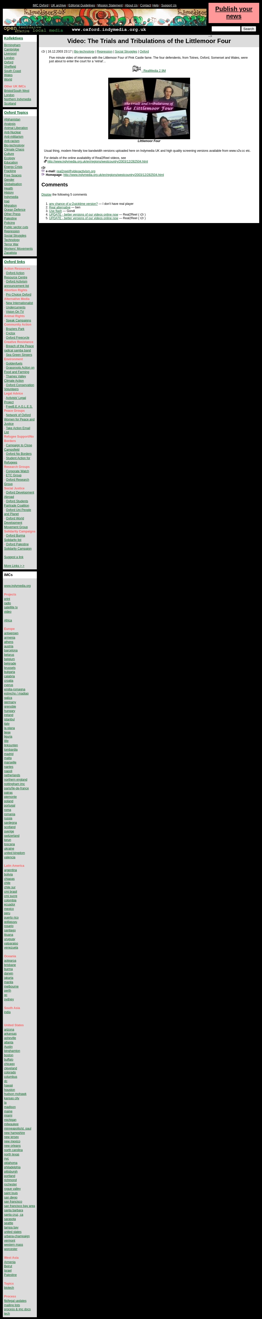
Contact (145, 5)
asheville (10, 1038)
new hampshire (14, 1133)
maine (8, 1111)
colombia (10, 900)
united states (12, 1232)
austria (8, 646)
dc (5, 1081)
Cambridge (11, 49)
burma (8, 969)
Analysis (10, 124)
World (8, 79)
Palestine (10, 218)
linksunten (11, 745)
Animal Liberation (16, 128)
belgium (9, 659)
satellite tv (11, 607)
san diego (10, 1197)
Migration (10, 205)
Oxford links (14, 262)
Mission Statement (110, 5)
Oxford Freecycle (17, 337)
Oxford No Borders (18, 454)
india (7, 1012)
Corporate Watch (17, 471)
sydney (9, 999)
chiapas (9, 879)
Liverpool (10, 53)
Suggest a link (13, 557)
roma (7, 810)
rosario (9, 926)
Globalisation (13, 184)
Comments (54, 184)
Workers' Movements (18, 248)
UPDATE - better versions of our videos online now (83, 214)
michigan (10, 1120)
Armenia (10, 1262)
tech (7, 1313)
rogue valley (12, 1189)
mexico (9, 909)
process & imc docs (17, 1309)
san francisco (13, 1201)
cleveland (10, 1068)
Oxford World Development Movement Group (16, 523)
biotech (9, 1288)
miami (8, 1115)
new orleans (12, 1145)
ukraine (9, 848)
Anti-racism (11, 141)
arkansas (10, 1033)
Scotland (10, 103)
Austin (8, 1047)
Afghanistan (12, 119)
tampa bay (11, 1227)
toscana (9, 844)
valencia (9, 857)
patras (8, 792)
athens (8, 642)
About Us (131, 5)
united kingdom (14, 853)
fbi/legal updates (15, 1301)
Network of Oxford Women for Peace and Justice (19, 419)
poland (8, 801)
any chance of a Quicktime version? (73, 204)
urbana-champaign (17, 1236)
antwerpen (11, 633)
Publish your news (233, 12)
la (5, 1102)
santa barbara (13, 1210)
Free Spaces (12, 175)
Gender (9, 180)
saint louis (11, 1193)
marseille (10, 762)
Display (46, 194)
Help (155, 5)
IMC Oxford (40, 5)
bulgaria (9, 672)
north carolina (13, 1150)
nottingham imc (14, 784)
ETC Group (13, 475)
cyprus (8, 685)
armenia (9, 637)
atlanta (8, 1042)
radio (7, 603)
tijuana (8, 935)
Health (8, 188)
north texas (11, 1154)
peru (7, 913)
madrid (9, 754)
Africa (8, 620)
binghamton (12, 1051)
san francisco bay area (19, 1206)
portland (9, 1176)
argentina (10, 870)
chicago (9, 1064)
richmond (10, 1180)
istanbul (9, 719)
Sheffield (10, 66)
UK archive (58, 5)
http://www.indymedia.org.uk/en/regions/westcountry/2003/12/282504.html (97, 161)
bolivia (8, 874)
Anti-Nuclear (12, 132)
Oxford (144, 51)
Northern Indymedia (17, 99)
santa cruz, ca (13, 1214)
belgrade (10, 663)
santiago (10, 930)
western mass (13, 1244)
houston (9, 1090)
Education (11, 162)
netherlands (12, 775)
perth (7, 990)
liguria (8, 736)
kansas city (11, 1098)
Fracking (10, 171)
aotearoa (10, 960)
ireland (8, 715)
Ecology (9, 158)
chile (7, 883)
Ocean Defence (14, 210)
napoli (8, 771)
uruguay (9, 939)
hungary (9, 711)
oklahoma (10, 1163)
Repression (105, 51)
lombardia (11, 749)
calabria (9, 676)
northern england (15, 779)
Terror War (11, 244)
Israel (8, 1270)
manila (8, 982)
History (9, 192)
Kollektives (13, 38)
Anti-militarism (13, 136)
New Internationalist (19, 303)
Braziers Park (15, 329)
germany (10, 702)
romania (9, 814)
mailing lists (12, 1305)
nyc (6, 1158)
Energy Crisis (13, 167)
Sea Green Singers (19, 355)
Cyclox (10, 333)
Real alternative (59, 207)
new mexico (12, 1141)
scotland (10, 827)
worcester (10, 1249)
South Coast (12, 71)
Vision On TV (15, 312)
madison (10, 1107)
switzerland (11, 836)
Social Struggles (126, 51)
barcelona (11, 650)
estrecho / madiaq (16, 693)
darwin (8, 973)
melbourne (11, 986)
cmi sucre (10, 896)
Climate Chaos (14, 149)
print (7, 599)
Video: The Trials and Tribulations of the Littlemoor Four (149, 40)
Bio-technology (84, 51)
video (8, 611)
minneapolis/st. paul (17, 1128)
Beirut (8, 1266)
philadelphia (12, 1167)
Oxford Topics (16, 112)
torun (7, 840)
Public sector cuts (16, 227)
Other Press (12, 214)
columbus (10, 1077)
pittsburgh (11, 1171)
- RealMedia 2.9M (153, 71)
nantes (8, 767)
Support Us (169, 5)
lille (6, 741)
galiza (8, 698)
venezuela (11, 947)
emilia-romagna (14, 689)
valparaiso (11, 943)
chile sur (10, 887)
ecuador (9, 904)
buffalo (8, 1059)
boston (8, 1055)
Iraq (6, 201)
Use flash (55, 211)
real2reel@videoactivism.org (76, 171)
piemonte (10, 797)
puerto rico (11, 917)
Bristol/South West (16, 91)
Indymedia (11, 197)
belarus (9, 655)
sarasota (10, 1219)
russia (8, 818)
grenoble (10, 706)
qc (5, 995)
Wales (8, 75)
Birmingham (12, 45)
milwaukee (11, 1124)
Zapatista (10, 253)
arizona (9, 1029)
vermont (9, 1240)
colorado (10, 1072)
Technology (12, 240)
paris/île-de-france (16, 788)
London (9, 58)
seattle (8, 1223)
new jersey (11, 1137)
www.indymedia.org (17, 586)
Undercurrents (15, 307)
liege (7, 732)
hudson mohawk (15, 1094)
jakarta (8, 978)
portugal (9, 805)
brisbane (10, 965)
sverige (9, 831)
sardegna (10, 822)
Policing (9, 223)
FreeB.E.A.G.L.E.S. (19, 406)
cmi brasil (10, 891)
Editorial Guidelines (82, 5)
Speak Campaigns (18, 320)
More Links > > (14, 566)
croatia (8, 680)
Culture (9, 154)
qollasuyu (10, 922)
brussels (10, 668)
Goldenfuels (14, 363)
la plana (9, 728)
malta (8, 758)
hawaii (8, 1085)
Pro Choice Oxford (18, 294)
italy (6, 724)
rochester (10, 1184)
